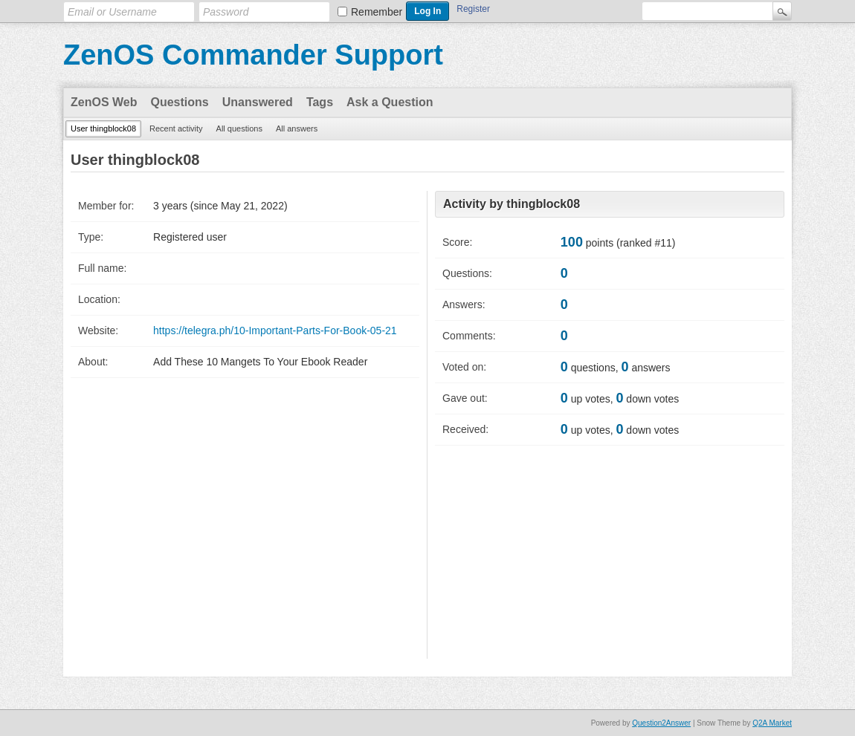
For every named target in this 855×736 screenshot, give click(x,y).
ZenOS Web (104, 102)
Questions (180, 102)
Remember (376, 12)
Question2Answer (661, 723)
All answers (296, 128)
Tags (319, 102)
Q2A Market (772, 723)
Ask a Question (389, 102)
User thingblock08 (103, 128)
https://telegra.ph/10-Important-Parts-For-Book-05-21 (275, 330)
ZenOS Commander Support (253, 55)
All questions (239, 128)
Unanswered (257, 102)
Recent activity (176, 128)
